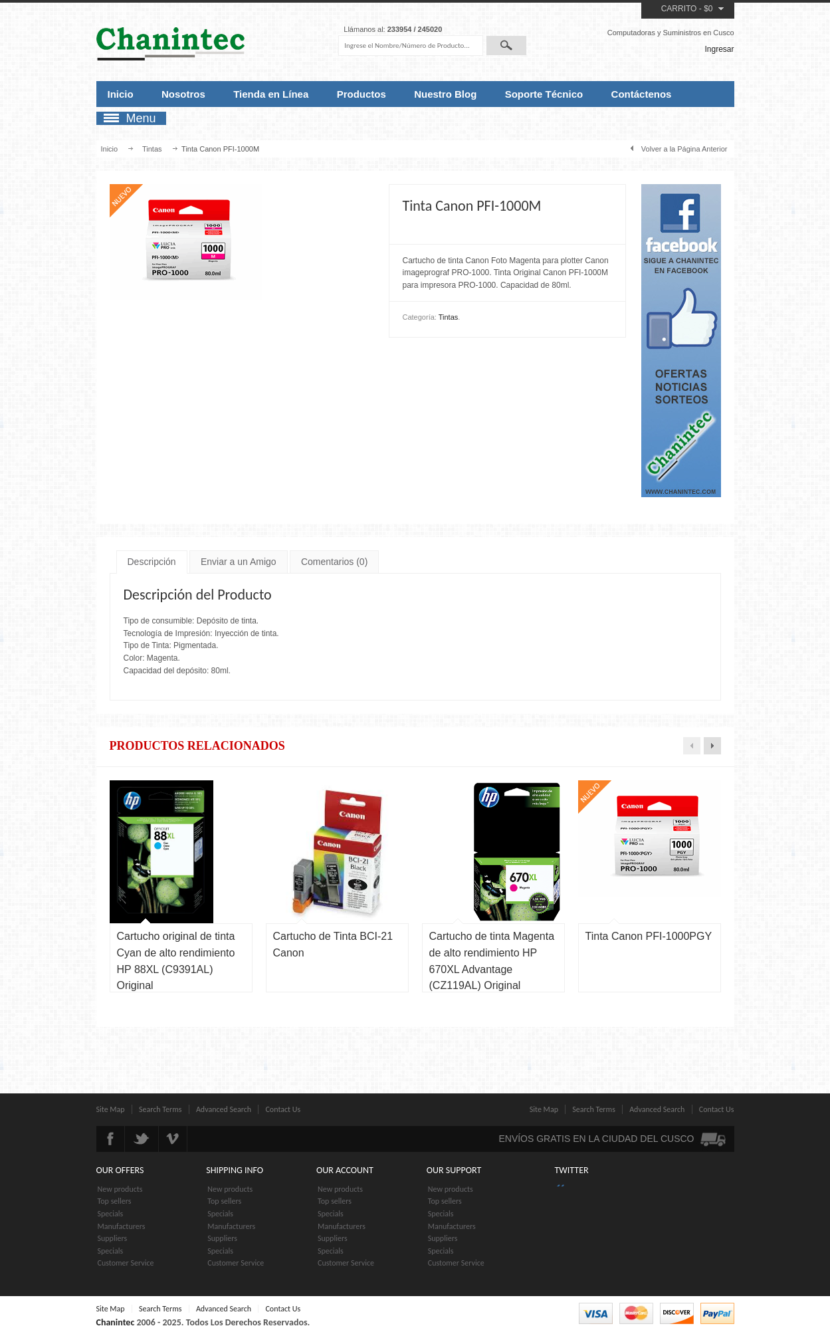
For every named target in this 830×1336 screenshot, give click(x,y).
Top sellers (115, 1201)
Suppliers (113, 1238)
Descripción (152, 561)
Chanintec (115, 1322)
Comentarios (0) (334, 561)
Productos (361, 94)
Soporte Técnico (544, 94)
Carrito (679, 8)
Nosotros (183, 94)
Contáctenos (641, 94)
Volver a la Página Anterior (684, 149)
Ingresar (719, 49)
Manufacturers (122, 1226)
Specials (111, 1213)
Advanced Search (223, 1109)
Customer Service (126, 1263)
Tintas (152, 149)
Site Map (110, 1109)
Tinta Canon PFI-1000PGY (648, 936)
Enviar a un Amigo (238, 561)
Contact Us (282, 1109)
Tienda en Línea (270, 94)
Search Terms (160, 1109)
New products (120, 1189)
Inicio (121, 94)
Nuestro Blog (445, 94)
